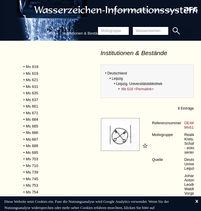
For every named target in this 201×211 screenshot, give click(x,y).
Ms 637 (32, 100)
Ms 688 (32, 146)
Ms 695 (32, 152)
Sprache (173, 10)
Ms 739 (32, 172)
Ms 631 (32, 86)
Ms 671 (32, 113)
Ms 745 (32, 179)
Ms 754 (32, 192)
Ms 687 (32, 139)
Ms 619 (32, 73)
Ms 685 (32, 126)
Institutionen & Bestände (83, 33)
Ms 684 (32, 119)
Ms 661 (32, 106)
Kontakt (158, 10)
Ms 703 (32, 159)
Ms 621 (32, 80)
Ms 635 (32, 93)
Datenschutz (141, 10)
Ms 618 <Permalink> (137, 89)
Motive (52, 33)
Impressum (120, 10)
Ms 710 (32, 166)
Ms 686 (32, 132)
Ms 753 (32, 185)
